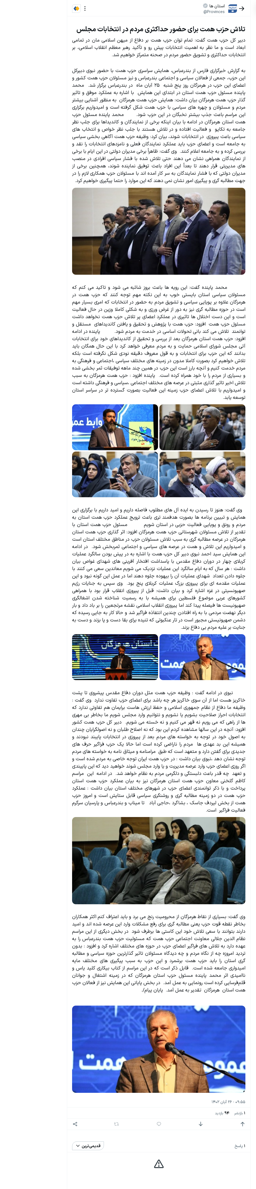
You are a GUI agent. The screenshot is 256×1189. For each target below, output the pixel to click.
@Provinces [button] (171, 11)
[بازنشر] (73, 1124)
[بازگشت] (198, 8)
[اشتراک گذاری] (32, 1124)
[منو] (42, 8)
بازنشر (196, 1112)
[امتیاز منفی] (158, 1124)
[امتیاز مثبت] (199, 1124)
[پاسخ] (116, 1124)
